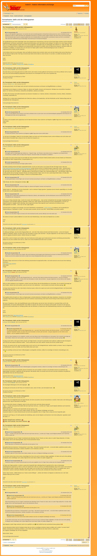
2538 (78, 85)
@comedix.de (31, 64)
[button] (67, 24)
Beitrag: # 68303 (6, 108)
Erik (9, 21)
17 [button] (83, 24)
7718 (78, 34)
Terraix (75, 82)
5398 (78, 237)
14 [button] (76, 24)
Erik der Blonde (24, 224)
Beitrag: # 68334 (6, 426)
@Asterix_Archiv (20, 64)
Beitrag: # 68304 (6, 128)
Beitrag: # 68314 (6, 249)
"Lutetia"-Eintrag (47, 207)
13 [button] (74, 24)
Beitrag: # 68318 (6, 272)
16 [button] (81, 24)
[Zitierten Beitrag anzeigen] (17, 32)
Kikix (75, 402)
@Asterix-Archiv (8, 64)
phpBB (42, 548)
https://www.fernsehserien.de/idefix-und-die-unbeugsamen (17, 168)
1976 (78, 114)
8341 (78, 152)
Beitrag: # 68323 (6, 322)
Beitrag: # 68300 (6, 69)
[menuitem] (11, 13)
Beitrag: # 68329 (6, 397)
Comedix (76, 31)
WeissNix (76, 74)
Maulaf (11, 21)
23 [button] (86, 24)
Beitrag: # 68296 (6, 28)
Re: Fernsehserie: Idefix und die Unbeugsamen (18, 27)
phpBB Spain (47, 549)
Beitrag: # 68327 (6, 361)
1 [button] (71, 24)
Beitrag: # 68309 (6, 146)
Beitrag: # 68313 (6, 229)
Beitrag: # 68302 (6, 84)
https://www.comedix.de (18, 62)
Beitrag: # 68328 (6, 382)
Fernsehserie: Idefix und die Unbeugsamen (18, 20)
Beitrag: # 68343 (6, 487)
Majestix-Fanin (10, 432)
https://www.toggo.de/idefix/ (9, 263)
